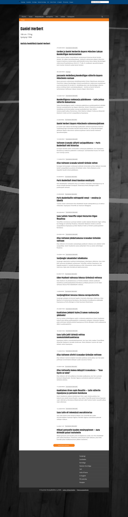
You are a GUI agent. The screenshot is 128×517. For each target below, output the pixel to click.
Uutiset (63, 16)
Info (57, 16)
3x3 (48, 2)
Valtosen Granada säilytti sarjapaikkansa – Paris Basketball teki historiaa (78, 144)
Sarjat (30, 16)
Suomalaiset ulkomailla (71, 48)
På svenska (65, 2)
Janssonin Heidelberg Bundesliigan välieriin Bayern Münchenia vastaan (79, 77)
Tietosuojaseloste (83, 490)
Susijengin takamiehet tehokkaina (72, 258)
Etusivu (24, 16)
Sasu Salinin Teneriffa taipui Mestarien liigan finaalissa (77, 217)
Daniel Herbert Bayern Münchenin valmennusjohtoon (80, 123)
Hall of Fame (53, 2)
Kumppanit (71, 16)
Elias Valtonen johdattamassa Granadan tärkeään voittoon (79, 239)
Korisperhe (49, 16)
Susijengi (23, 2)
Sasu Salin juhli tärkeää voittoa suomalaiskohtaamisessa (71, 336)
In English (59, 2)
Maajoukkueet (39, 16)
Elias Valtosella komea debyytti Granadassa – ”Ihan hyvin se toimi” (80, 371)
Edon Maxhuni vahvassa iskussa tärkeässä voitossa (79, 278)
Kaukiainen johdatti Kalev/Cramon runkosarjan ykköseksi (78, 314)
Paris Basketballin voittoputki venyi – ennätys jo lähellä (79, 199)
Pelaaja (23, 20)
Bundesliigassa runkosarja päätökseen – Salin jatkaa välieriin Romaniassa (80, 101)
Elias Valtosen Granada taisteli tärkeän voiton (77, 163)
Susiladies (28, 2)
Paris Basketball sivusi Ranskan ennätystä (75, 180)
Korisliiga (34, 2)
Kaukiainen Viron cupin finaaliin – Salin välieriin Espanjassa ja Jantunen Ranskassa (78, 392)
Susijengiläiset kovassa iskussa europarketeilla (78, 295)
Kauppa (71, 2)
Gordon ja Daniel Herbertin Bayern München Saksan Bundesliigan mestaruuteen (80, 53)
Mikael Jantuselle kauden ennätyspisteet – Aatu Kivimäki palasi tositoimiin (78, 431)
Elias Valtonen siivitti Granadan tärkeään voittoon (79, 355)
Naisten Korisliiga (42, 2)
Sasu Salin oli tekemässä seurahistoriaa (74, 412)
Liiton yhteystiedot (69, 490)
